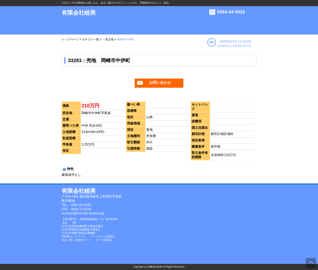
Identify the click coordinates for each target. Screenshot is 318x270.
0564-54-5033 (231, 11)
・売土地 (108, 39)
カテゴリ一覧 (90, 39)
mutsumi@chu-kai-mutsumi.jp (83, 213)
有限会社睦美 (79, 13)
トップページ (70, 39)
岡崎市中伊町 (125, 39)
